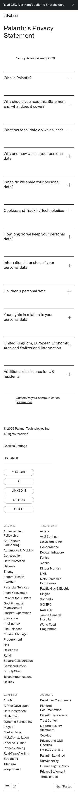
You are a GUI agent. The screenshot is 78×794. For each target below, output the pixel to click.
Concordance (49, 547)
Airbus (44, 531)
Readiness (11, 650)
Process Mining (14, 748)
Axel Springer (49, 536)
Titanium (10, 764)
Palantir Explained (52, 755)
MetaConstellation (16, 737)
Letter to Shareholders (49, 4)
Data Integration (15, 711)
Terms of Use (49, 776)
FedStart (10, 582)
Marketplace (12, 732)
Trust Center (48, 720)
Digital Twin (11, 716)
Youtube (19, 472)
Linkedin (19, 490)
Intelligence (12, 623)
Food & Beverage (15, 592)
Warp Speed (12, 769)
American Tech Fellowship (14, 533)
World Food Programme (48, 627)
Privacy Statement (52, 771)
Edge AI (9, 727)
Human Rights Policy (54, 766)
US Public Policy (51, 750)
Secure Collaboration (18, 660)
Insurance (11, 618)
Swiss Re (46, 609)
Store (19, 509)
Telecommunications (18, 676)
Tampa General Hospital (50, 617)
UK (12, 458)
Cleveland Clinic (51, 541)
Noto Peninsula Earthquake (50, 581)
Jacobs (44, 563)
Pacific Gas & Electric (55, 588)
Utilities (9, 682)
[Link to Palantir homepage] (11, 15)
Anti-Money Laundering (12, 543)
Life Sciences (13, 629)
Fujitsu (44, 557)
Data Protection (14, 561)
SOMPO (45, 604)
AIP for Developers (16, 705)
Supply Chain (13, 671)
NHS (43, 573)
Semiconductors (15, 666)
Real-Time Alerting (16, 753)
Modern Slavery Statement (51, 728)
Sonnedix (46, 599)
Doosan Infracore (52, 552)
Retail (7, 655)
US (6, 458)
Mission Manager (15, 634)
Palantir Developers (53, 715)
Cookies (45, 735)
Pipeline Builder (15, 743)
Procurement (13, 639)
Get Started (64, 786)
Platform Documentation (50, 708)
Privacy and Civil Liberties (51, 743)
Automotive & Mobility (19, 550)
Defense (9, 566)
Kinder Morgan (50, 568)
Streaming (11, 758)
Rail (6, 645)
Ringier (45, 594)
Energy (8, 571)
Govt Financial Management (14, 605)
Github (19, 499)
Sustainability (49, 761)
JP (17, 458)
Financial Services (16, 587)
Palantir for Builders (17, 598)
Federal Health (14, 576)
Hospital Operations (17, 613)
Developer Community (55, 700)
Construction (13, 555)
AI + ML (9, 700)
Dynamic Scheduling (18, 721)
